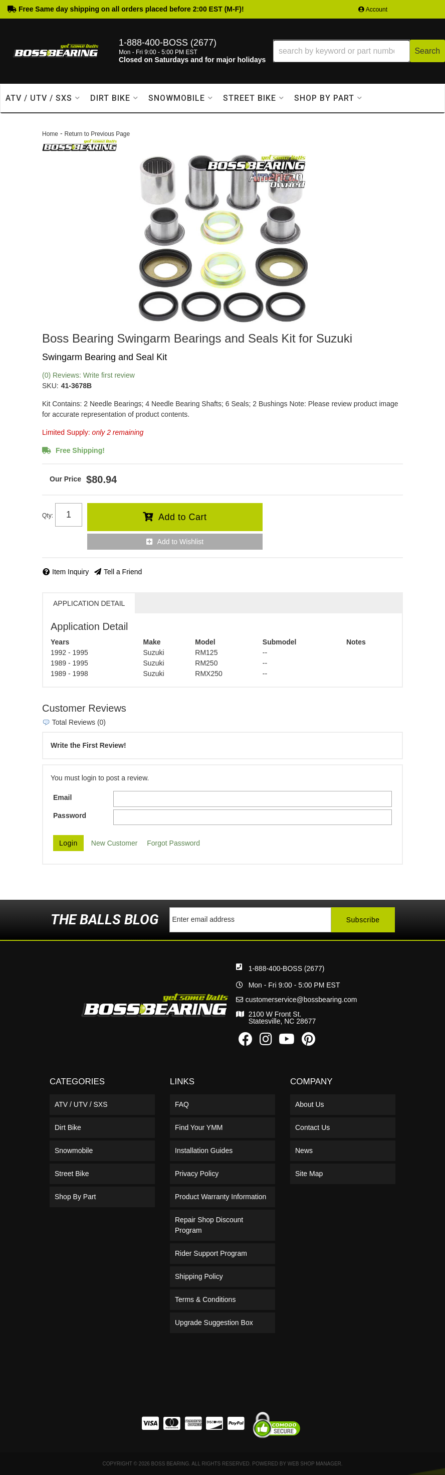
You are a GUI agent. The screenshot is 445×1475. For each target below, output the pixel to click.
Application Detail (89, 603)
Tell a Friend (123, 572)
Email (62, 797)
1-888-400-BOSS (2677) (287, 968)
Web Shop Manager (314, 1463)
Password (69, 815)
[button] (359, 51)
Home (50, 133)
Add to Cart (182, 517)
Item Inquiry (70, 572)
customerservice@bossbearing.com (301, 999)
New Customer (114, 843)
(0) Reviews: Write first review (88, 375)
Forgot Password (173, 843)
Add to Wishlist (180, 542)
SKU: (50, 386)
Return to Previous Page (97, 133)
